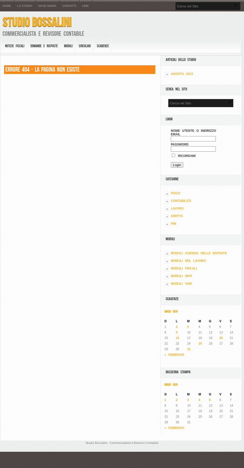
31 (188, 349)
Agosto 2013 (182, 74)
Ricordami (184, 156)
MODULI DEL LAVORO (188, 261)
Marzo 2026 (171, 311)
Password (180, 144)
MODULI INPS (181, 276)
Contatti (69, 6)
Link (85, 6)
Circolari (85, 46)
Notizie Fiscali (14, 46)
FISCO (175, 193)
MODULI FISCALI (184, 268)
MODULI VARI (181, 283)
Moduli (68, 46)
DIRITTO (177, 216)
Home (7, 6)
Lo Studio (24, 6)
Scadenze (103, 46)
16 (177, 338)
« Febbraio (174, 355)
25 (200, 343)
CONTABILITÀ (181, 201)
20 (221, 338)
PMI (173, 223)
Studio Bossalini (37, 22)
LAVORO (177, 208)
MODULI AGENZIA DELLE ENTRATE (199, 253)
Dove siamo (47, 6)
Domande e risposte (44, 46)
